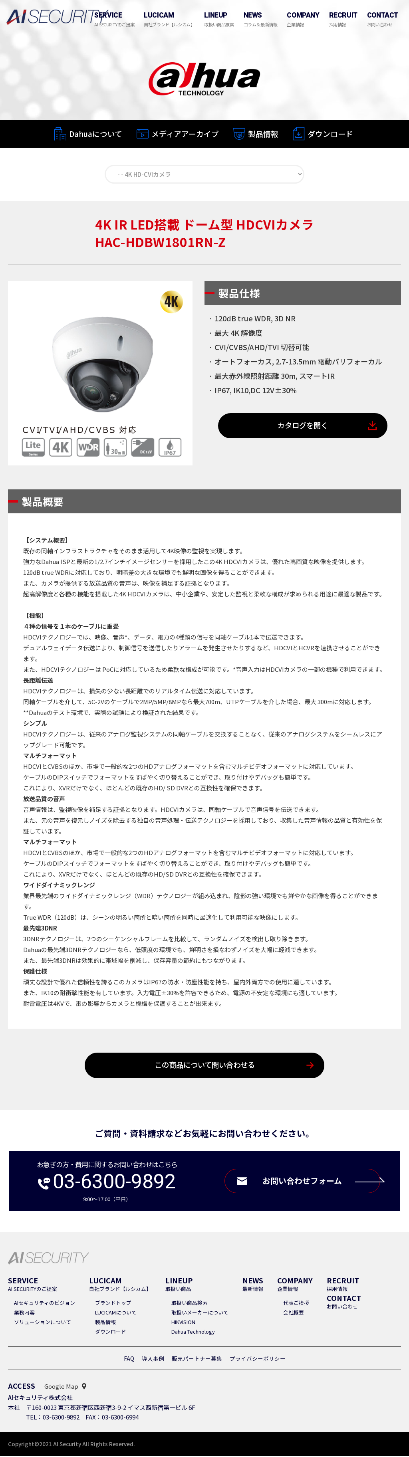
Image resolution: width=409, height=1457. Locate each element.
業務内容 (24, 1313)
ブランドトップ (113, 1304)
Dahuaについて (95, 133)
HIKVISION (183, 1323)
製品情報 (263, 134)
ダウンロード (330, 134)
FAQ (129, 1360)
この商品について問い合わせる (205, 1066)
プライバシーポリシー (258, 1360)
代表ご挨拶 (296, 1304)
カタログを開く (303, 427)
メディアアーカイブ (185, 134)
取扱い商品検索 (189, 1304)
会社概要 (293, 1313)
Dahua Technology (193, 1332)
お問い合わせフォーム (319, 1182)
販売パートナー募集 (197, 1360)
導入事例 (153, 1360)
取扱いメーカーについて (199, 1313)
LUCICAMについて (116, 1313)
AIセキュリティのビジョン (44, 1304)
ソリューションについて (42, 1323)
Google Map (61, 1387)
